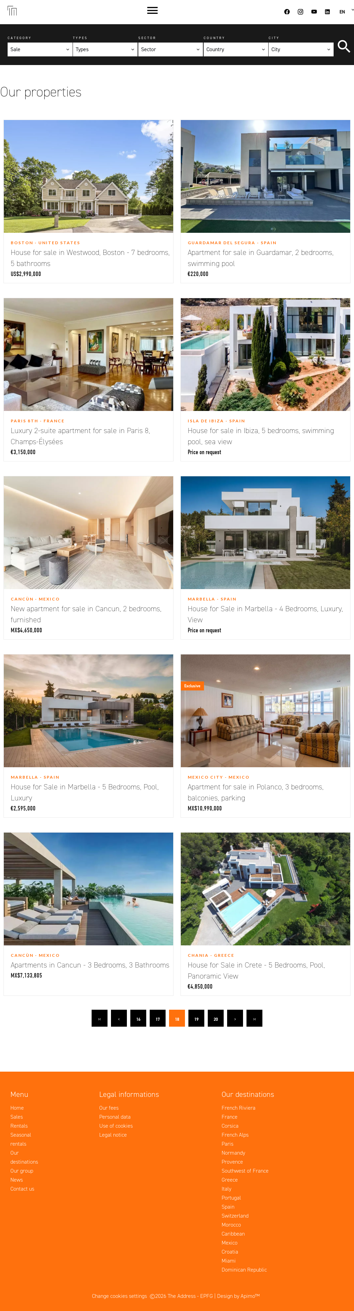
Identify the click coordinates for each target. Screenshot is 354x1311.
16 (138, 1019)
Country (214, 38)
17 (158, 1019)
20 (216, 1019)
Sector (147, 38)
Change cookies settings (119, 1296)
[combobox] (40, 49)
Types (80, 38)
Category (20, 38)
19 (196, 1019)
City (274, 38)
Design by (238, 1296)
